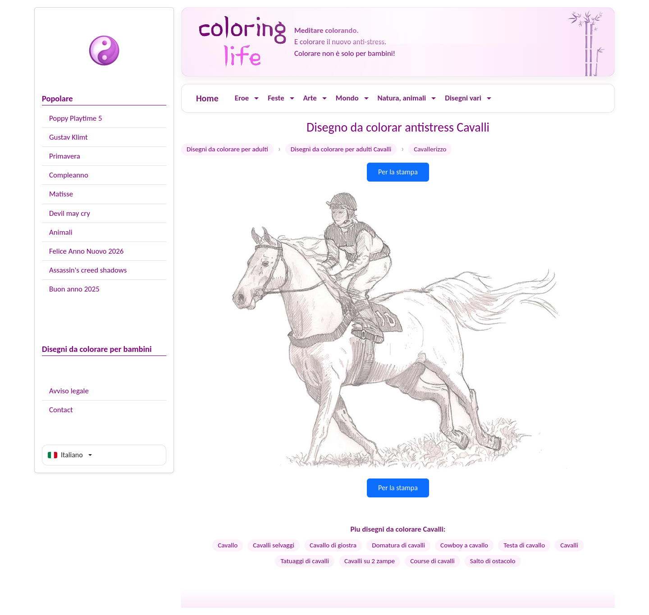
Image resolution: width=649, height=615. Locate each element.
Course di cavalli (432, 561)
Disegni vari (463, 98)
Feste (276, 98)
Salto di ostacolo (493, 561)
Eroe (242, 98)
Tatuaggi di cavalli (304, 561)
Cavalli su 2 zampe (369, 561)
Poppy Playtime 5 (75, 118)
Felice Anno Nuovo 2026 (86, 251)
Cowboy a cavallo (464, 545)
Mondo (347, 98)
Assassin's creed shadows (88, 270)
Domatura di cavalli (398, 545)
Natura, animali (402, 98)
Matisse (61, 194)
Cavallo (228, 545)
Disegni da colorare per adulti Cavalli (341, 149)
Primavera (64, 156)
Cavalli (569, 545)
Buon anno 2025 (74, 289)
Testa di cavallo (524, 545)
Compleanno (68, 175)
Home (207, 98)
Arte (310, 98)
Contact (61, 410)
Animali (61, 232)
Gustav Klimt (68, 137)
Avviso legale (69, 391)
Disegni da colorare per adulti (227, 149)
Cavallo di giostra (333, 545)
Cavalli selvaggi (273, 545)
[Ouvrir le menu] (256, 98)
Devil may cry (69, 213)
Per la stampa (398, 172)
